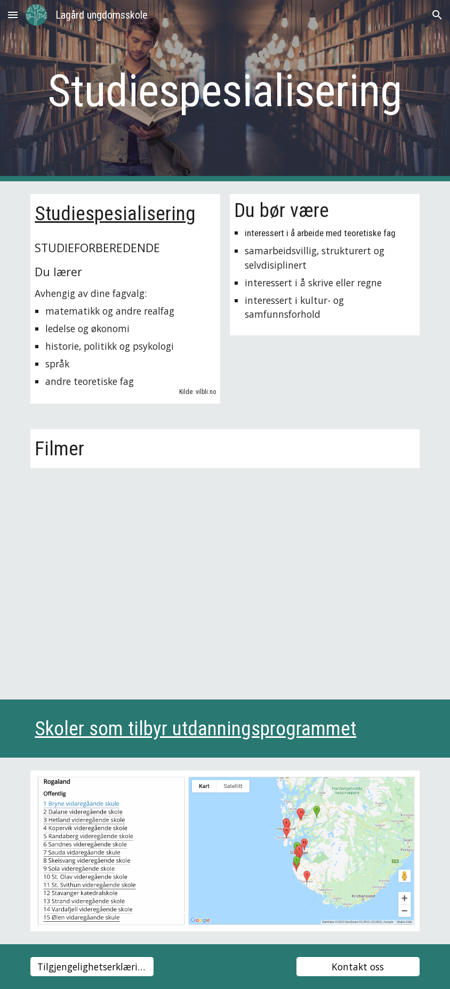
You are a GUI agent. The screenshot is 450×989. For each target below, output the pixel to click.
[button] (13, 14)
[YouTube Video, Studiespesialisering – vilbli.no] (224, 577)
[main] (224, 91)
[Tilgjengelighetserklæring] (92, 967)
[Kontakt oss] (358, 967)
